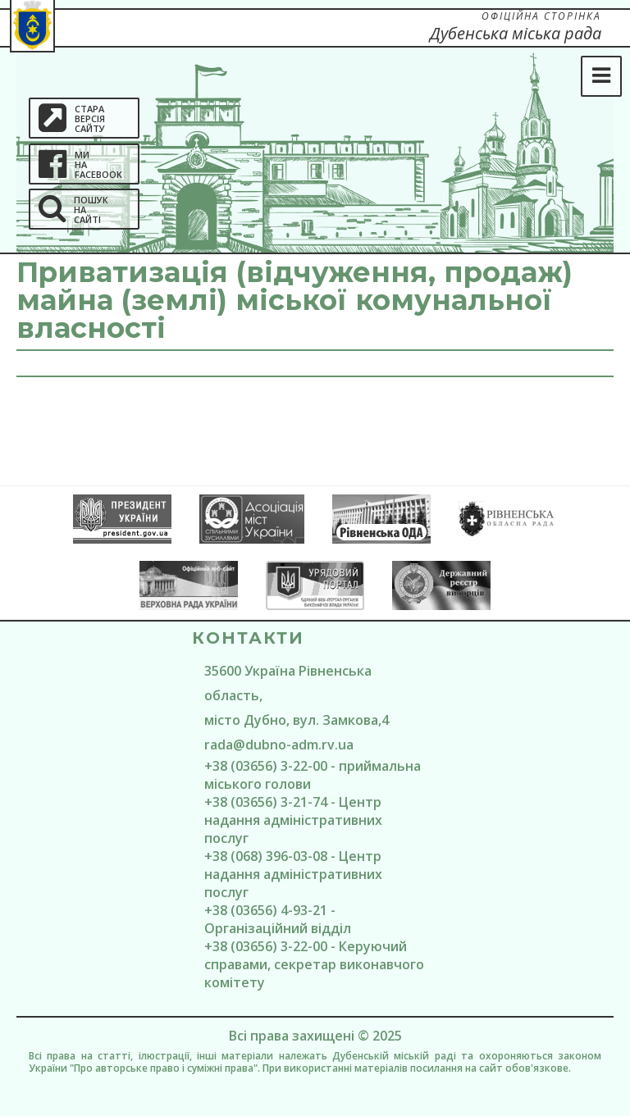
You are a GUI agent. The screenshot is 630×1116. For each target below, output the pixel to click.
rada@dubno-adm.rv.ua (279, 745)
